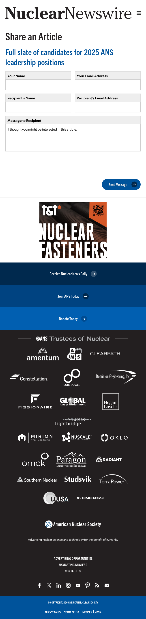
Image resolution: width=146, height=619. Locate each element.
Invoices (87, 612)
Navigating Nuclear (73, 564)
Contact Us (73, 571)
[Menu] (138, 13)
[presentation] (39, 164)
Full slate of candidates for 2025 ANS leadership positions (59, 57)
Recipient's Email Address (97, 98)
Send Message (123, 184)
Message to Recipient (24, 120)
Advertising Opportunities (73, 558)
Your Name (16, 75)
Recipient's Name (21, 98)
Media (98, 612)
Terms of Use (71, 612)
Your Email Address (92, 75)
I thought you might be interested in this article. (73, 137)
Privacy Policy (53, 612)
